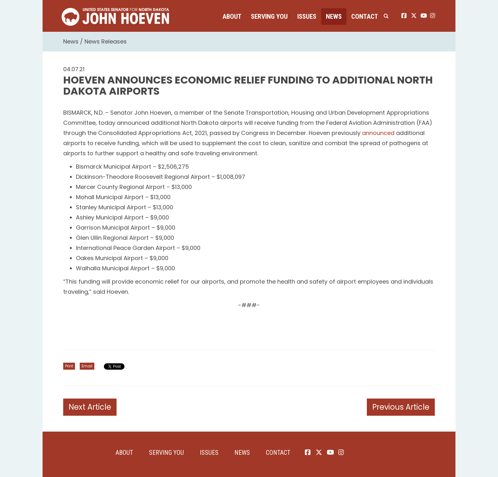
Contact (364, 16)
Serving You (269, 16)
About (231, 16)
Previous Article (400, 407)
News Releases (105, 41)
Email (87, 366)
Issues (306, 16)
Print (69, 366)
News (334, 16)
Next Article (90, 407)
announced (378, 133)
